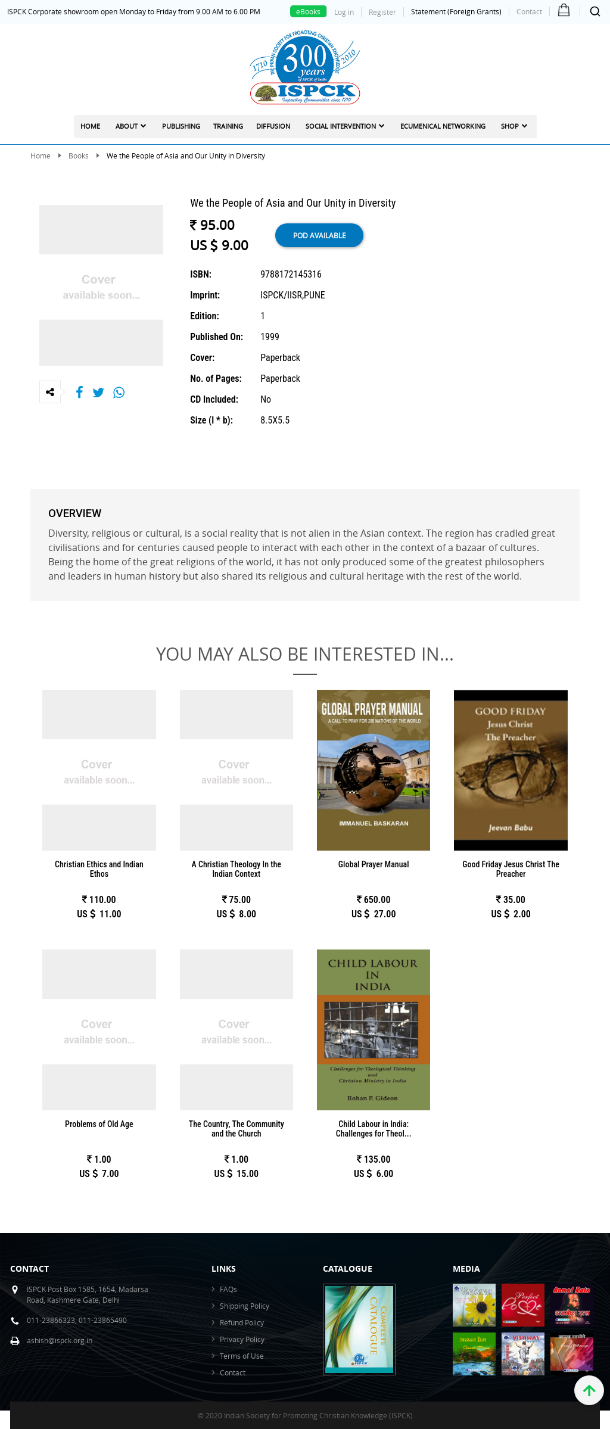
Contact (529, 11)
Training (228, 126)
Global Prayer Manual (373, 864)
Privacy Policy (242, 1339)
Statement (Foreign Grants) (456, 11)
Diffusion (273, 126)
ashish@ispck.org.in (59, 1340)
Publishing (181, 126)
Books (79, 155)
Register (382, 12)
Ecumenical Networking (442, 126)
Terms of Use (242, 1355)
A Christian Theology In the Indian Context (236, 869)
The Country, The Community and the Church (236, 1128)
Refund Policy (242, 1322)
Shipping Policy (244, 1305)
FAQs (228, 1289)
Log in (344, 12)
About (127, 126)
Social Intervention (341, 126)
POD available (319, 235)
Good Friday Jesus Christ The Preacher (510, 869)
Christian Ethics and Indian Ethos (99, 869)
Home (90, 126)
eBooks (308, 11)
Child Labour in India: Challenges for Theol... (374, 1128)
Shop (510, 126)
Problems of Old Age (99, 1124)
